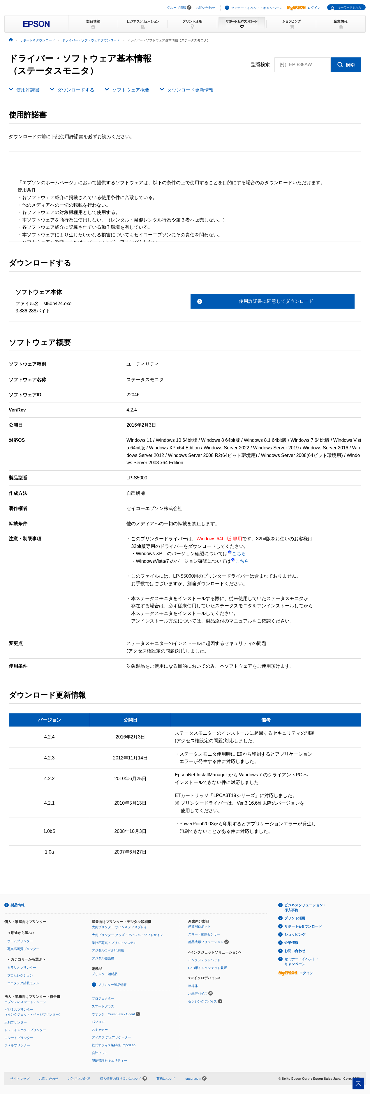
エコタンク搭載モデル (23, 983)
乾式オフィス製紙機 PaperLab (113, 1045)
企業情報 (291, 943)
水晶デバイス (197, 993)
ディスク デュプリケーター (111, 1037)
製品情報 (17, 905)
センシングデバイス (202, 1001)
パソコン (98, 1021)
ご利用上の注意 (79, 1078)
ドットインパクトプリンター (25, 1030)
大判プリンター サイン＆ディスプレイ (119, 927)
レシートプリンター (18, 1038)
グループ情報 (176, 7)
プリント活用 (294, 918)
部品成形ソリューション (205, 942)
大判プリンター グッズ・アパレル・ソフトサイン (127, 935)
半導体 (193, 986)
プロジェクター (103, 998)
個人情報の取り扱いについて (123, 1078)
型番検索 (260, 64)
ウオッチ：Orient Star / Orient (113, 1014)
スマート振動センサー (204, 934)
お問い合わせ (205, 7)
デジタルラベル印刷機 (108, 950)
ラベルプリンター (17, 1045)
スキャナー (100, 1029)
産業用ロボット (199, 926)
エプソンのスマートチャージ (25, 1002)
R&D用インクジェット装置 (207, 968)
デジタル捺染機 (103, 958)
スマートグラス (103, 1006)
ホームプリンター (20, 941)
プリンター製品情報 (112, 984)
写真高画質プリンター (23, 949)
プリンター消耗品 (104, 974)
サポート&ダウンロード (303, 926)
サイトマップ (19, 1078)
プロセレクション (20, 975)
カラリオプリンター (21, 967)
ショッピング (294, 935)
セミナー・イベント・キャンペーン (256, 8)
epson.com (193, 1078)
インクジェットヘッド (204, 960)
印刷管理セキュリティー (109, 1060)
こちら (237, 553)
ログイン (303, 7)
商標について (166, 1078)
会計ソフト (100, 1053)
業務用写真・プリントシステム (114, 943)
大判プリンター (15, 1022)
